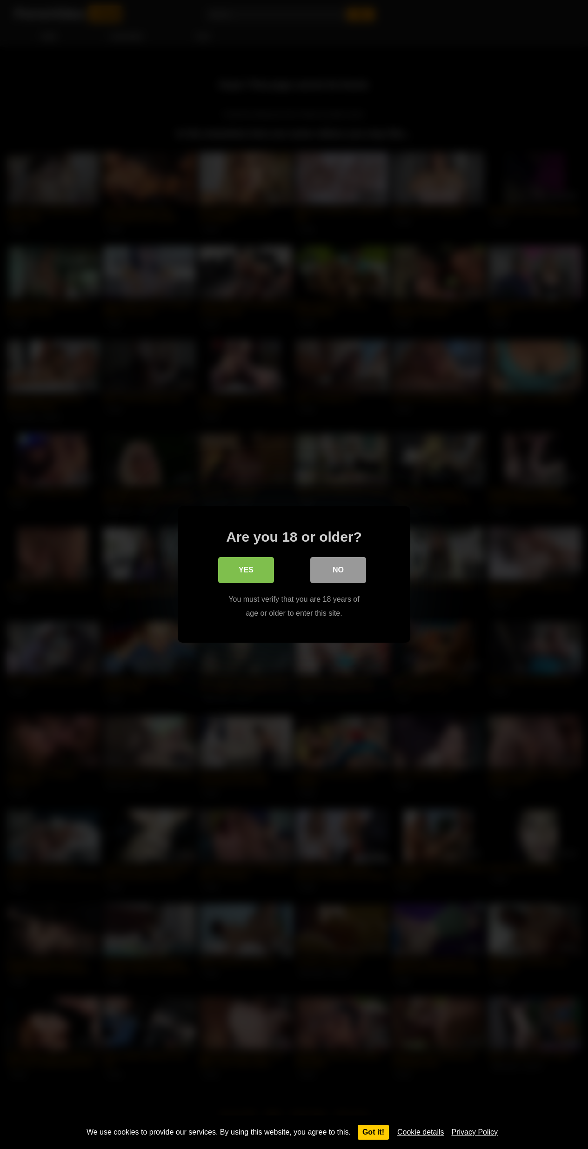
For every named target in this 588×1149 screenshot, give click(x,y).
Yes (246, 570)
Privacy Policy (475, 1132)
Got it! (373, 1132)
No (338, 570)
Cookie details (420, 1132)
